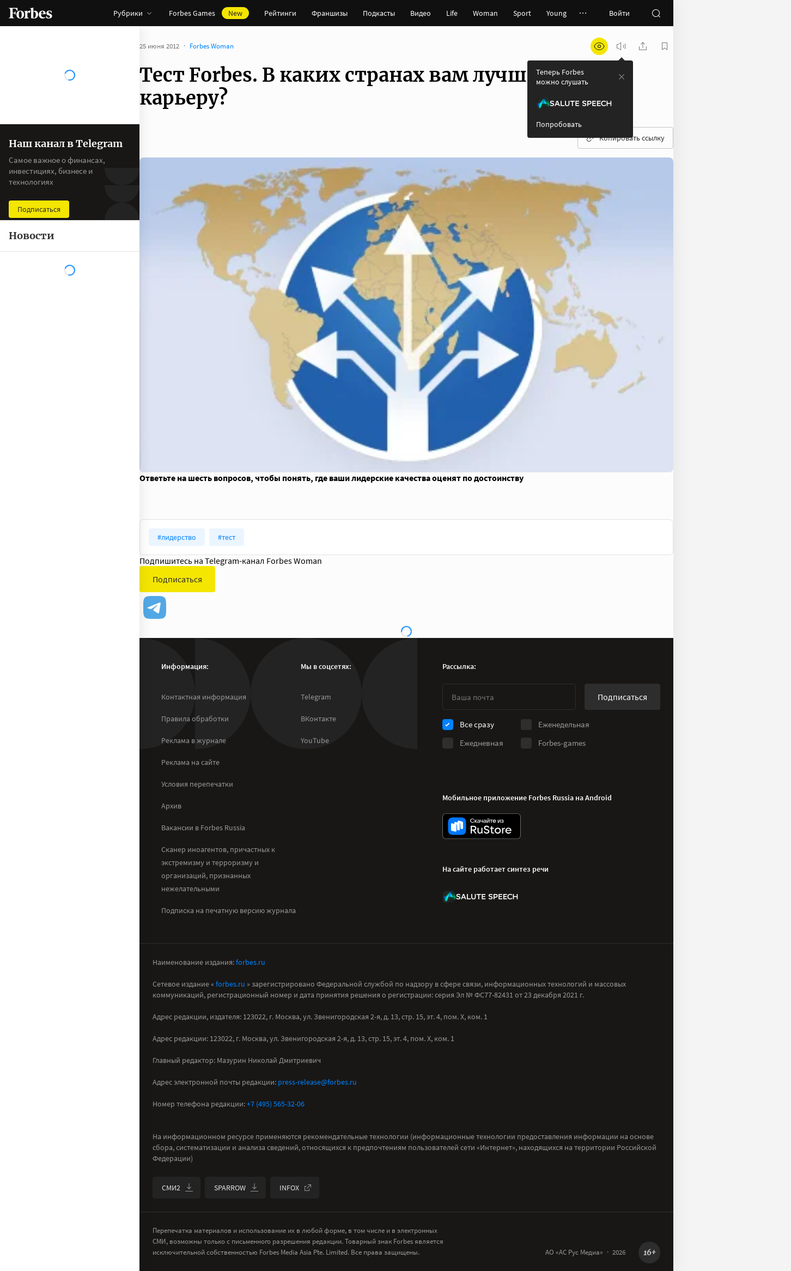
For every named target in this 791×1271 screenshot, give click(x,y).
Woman (485, 13)
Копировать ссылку (625, 138)
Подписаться (177, 579)
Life (452, 13)
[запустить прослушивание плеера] (621, 46)
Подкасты (379, 13)
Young (556, 13)
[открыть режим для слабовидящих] (599, 46)
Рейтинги (280, 13)
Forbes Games (209, 13)
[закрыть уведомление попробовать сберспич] (621, 77)
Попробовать (559, 124)
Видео (420, 13)
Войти (619, 13)
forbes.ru (250, 962)
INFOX (295, 1188)
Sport (522, 13)
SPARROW (236, 1188)
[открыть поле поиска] (656, 13)
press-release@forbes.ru (317, 1082)
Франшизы (330, 13)
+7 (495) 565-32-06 (276, 1104)
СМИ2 (177, 1188)
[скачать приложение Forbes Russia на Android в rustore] (481, 826)
